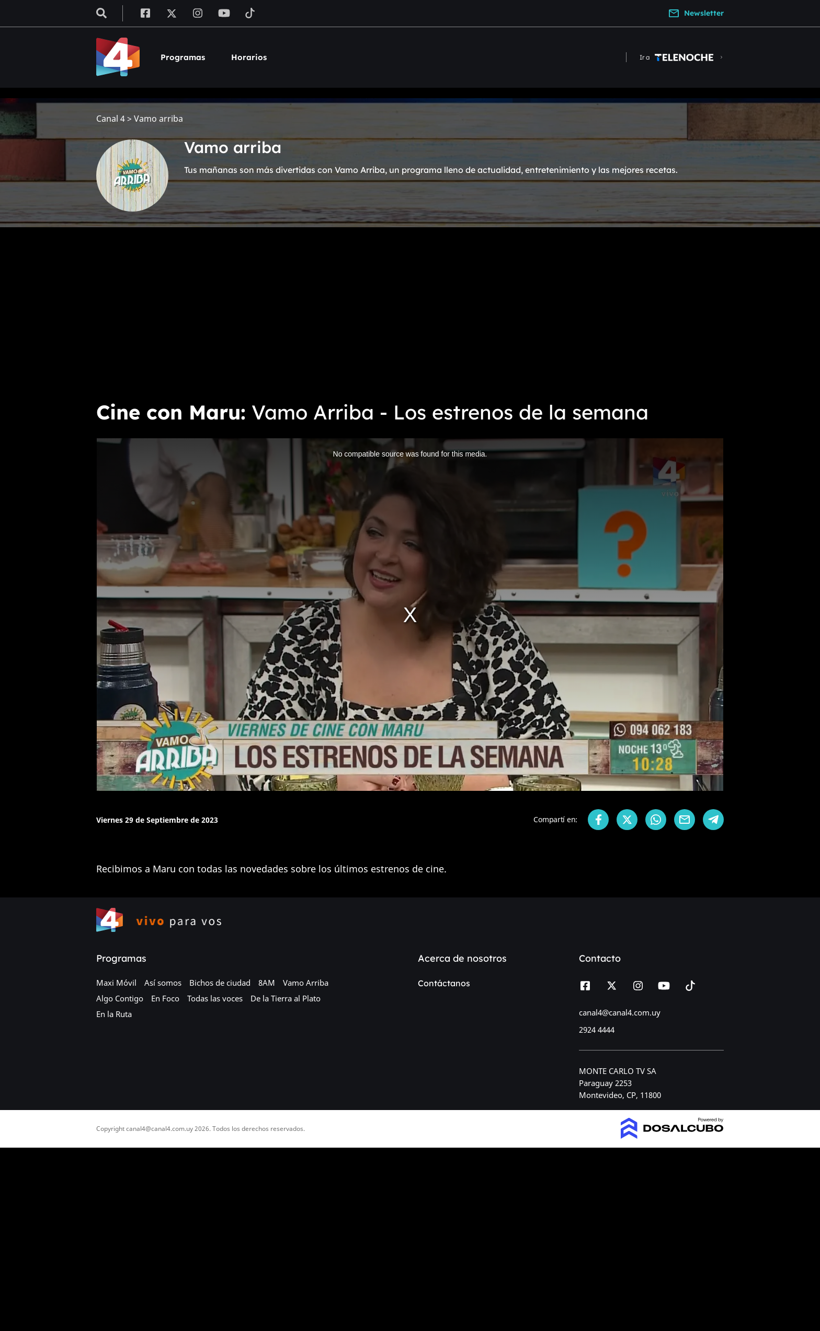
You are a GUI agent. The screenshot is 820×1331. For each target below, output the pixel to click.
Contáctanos (444, 983)
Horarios (249, 57)
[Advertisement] (410, 313)
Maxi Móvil (116, 982)
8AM (266, 982)
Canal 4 (110, 119)
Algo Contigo (119, 998)
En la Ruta (114, 1014)
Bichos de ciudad (219, 982)
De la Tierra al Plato (285, 998)
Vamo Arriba (305, 982)
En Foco (165, 998)
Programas (183, 57)
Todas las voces (215, 998)
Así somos (162, 982)
